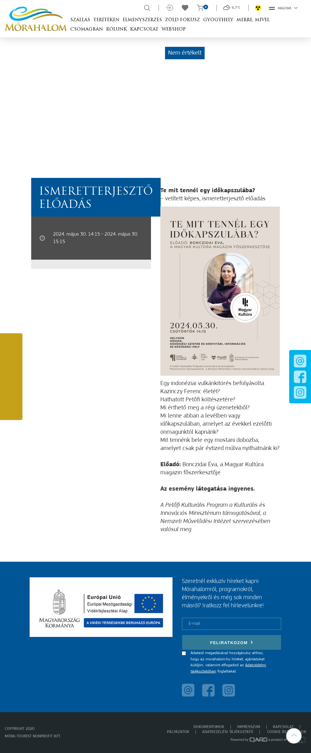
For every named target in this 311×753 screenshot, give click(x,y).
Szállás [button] (80, 20)
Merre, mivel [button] (253, 20)
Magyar (283, 8)
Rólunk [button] (116, 29)
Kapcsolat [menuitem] (283, 727)
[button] (294, 736)
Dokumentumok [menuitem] (208, 727)
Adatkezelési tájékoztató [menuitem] (227, 732)
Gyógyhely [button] (218, 20)
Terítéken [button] (106, 20)
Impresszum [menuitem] (248, 727)
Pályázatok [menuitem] (178, 732)
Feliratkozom (231, 642)
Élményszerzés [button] (142, 20)
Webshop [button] (174, 29)
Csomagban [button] (86, 29)
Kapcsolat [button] (144, 29)
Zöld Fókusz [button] (182, 20)
